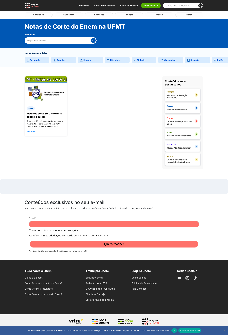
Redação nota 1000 (96, 283)
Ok (174, 330)
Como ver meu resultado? (39, 288)
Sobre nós (84, 5)
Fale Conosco (139, 288)
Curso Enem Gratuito (104, 5)
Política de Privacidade (94, 235)
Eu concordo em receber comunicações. (54, 230)
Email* (32, 218)
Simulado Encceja (95, 294)
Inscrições (99, 14)
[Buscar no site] (181, 5)
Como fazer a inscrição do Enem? (43, 283)
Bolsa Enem (149, 5)
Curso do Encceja (129, 5)
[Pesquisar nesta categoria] (59, 40)
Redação (129, 14)
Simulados (38, 14)
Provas (159, 14)
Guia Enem (68, 14)
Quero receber (114, 244)
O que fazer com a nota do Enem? (43, 294)
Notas (189, 14)
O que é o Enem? (34, 277)
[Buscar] (200, 5)
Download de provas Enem (100, 288)
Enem (30, 108)
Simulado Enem (94, 277)
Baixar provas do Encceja (100, 299)
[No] (224, 330)
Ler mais (31, 131)
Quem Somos (138, 277)
